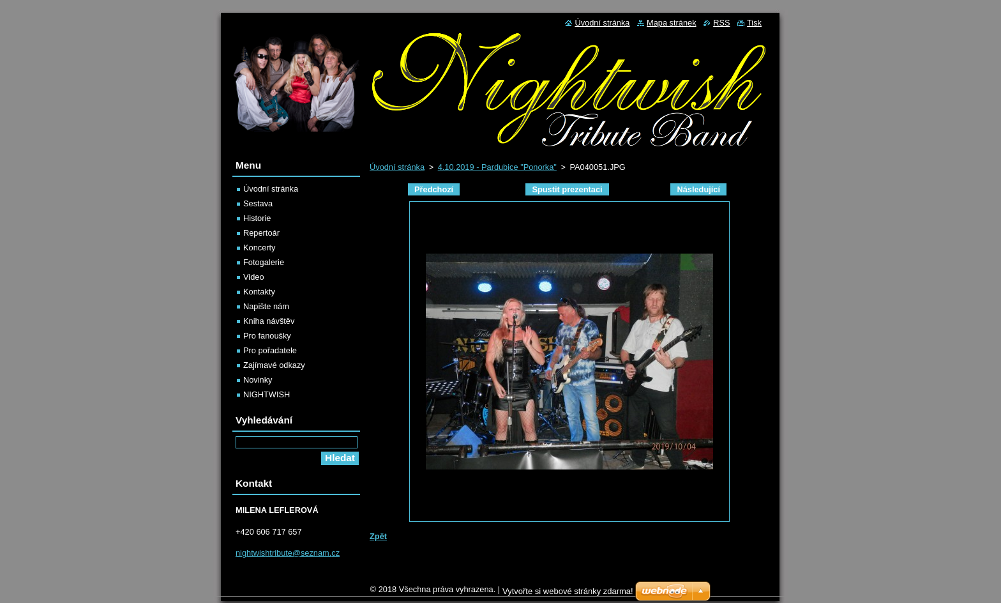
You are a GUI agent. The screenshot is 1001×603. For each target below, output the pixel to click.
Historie (257, 218)
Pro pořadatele (270, 350)
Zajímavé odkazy (274, 365)
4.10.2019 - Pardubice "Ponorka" (497, 167)
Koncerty (259, 247)
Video (253, 277)
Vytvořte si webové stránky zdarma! (567, 594)
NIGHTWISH (266, 394)
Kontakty (259, 291)
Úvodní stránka (397, 167)
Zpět (378, 536)
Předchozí (433, 189)
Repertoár (261, 233)
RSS (721, 22)
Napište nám (266, 306)
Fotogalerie (263, 262)
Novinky (258, 380)
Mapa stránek (671, 22)
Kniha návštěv (268, 321)
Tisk (754, 22)
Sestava (258, 203)
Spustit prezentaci (567, 189)
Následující (698, 189)
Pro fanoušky (267, 335)
